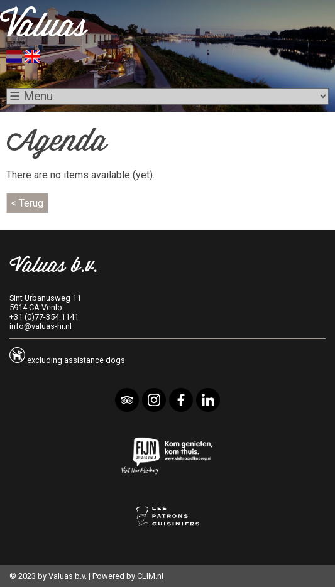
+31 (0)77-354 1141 (44, 316)
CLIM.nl (150, 576)
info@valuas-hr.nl (40, 326)
